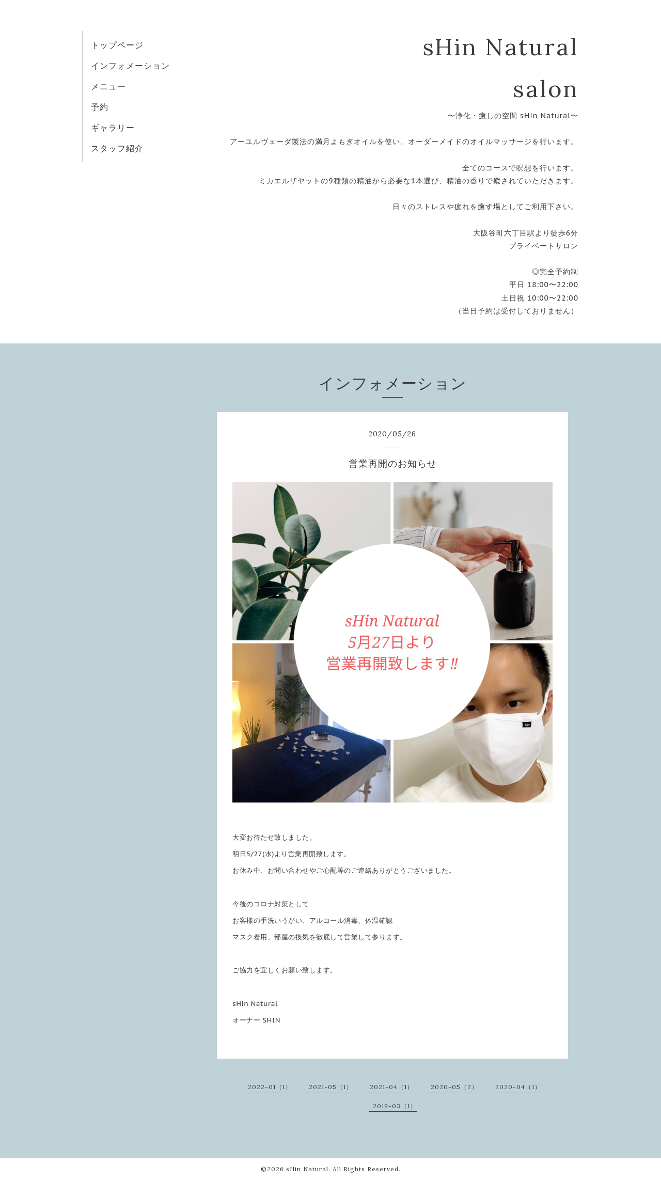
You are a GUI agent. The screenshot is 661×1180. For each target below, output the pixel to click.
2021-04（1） (392, 1087)
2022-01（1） (270, 1087)
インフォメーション (130, 65)
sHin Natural (307, 1169)
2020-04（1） (518, 1087)
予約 (99, 107)
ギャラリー (113, 127)
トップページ (117, 45)
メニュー (108, 86)
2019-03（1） (395, 1106)
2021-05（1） (331, 1087)
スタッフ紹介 (117, 148)
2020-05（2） (454, 1087)
